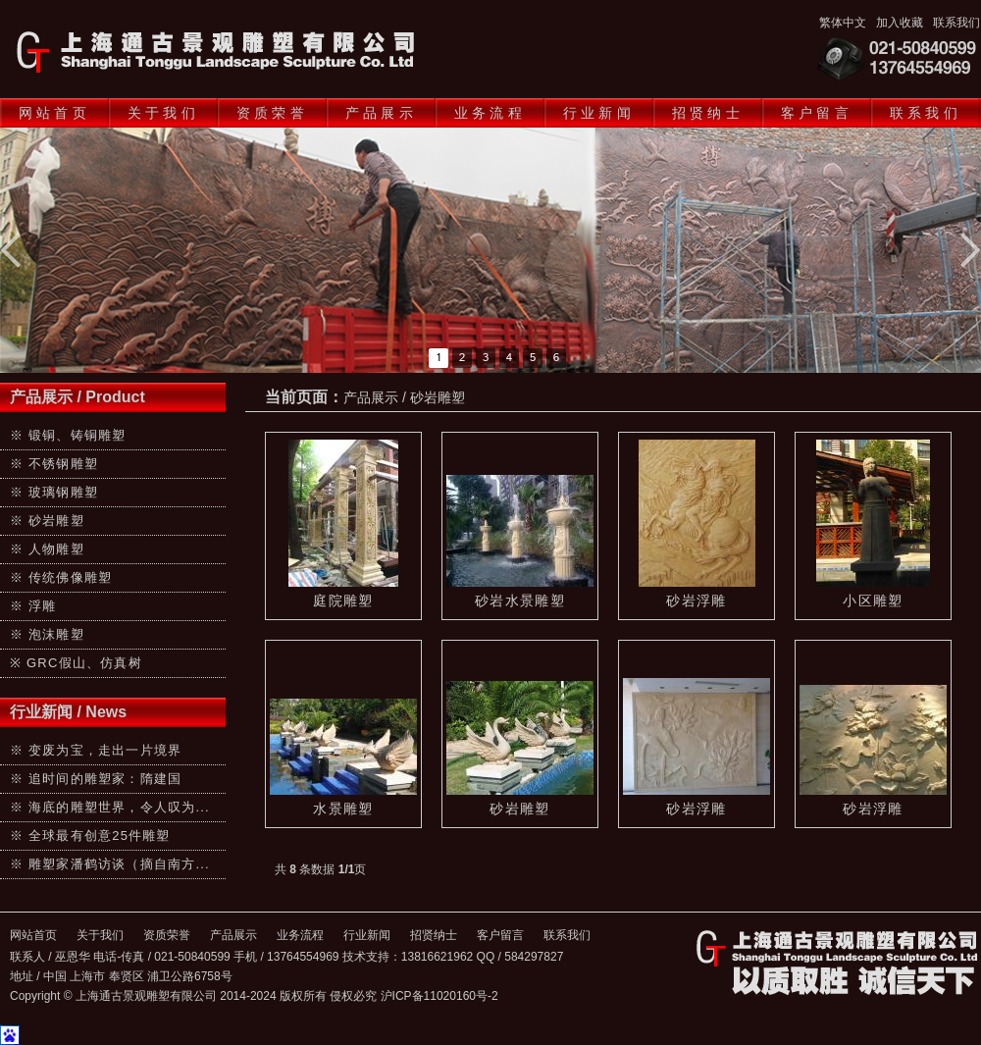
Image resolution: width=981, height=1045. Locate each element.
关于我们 (163, 113)
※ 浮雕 (33, 606)
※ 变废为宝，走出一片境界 (95, 750)
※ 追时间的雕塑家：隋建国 (95, 778)
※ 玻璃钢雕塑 (54, 492)
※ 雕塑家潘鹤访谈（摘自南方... (110, 864)
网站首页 (54, 113)
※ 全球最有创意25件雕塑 (90, 835)
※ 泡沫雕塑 (47, 634)
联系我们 (956, 22)
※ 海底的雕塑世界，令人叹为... (110, 807)
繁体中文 (842, 22)
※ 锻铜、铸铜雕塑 (68, 435)
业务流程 (490, 113)
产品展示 (381, 113)
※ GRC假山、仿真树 (76, 662)
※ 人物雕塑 (47, 549)
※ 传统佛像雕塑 (61, 577)
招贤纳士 (708, 113)
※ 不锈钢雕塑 (54, 463)
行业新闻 (599, 113)
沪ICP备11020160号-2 (439, 996)
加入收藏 (899, 22)
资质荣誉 (272, 113)
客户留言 (816, 113)
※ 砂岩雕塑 (47, 520)
